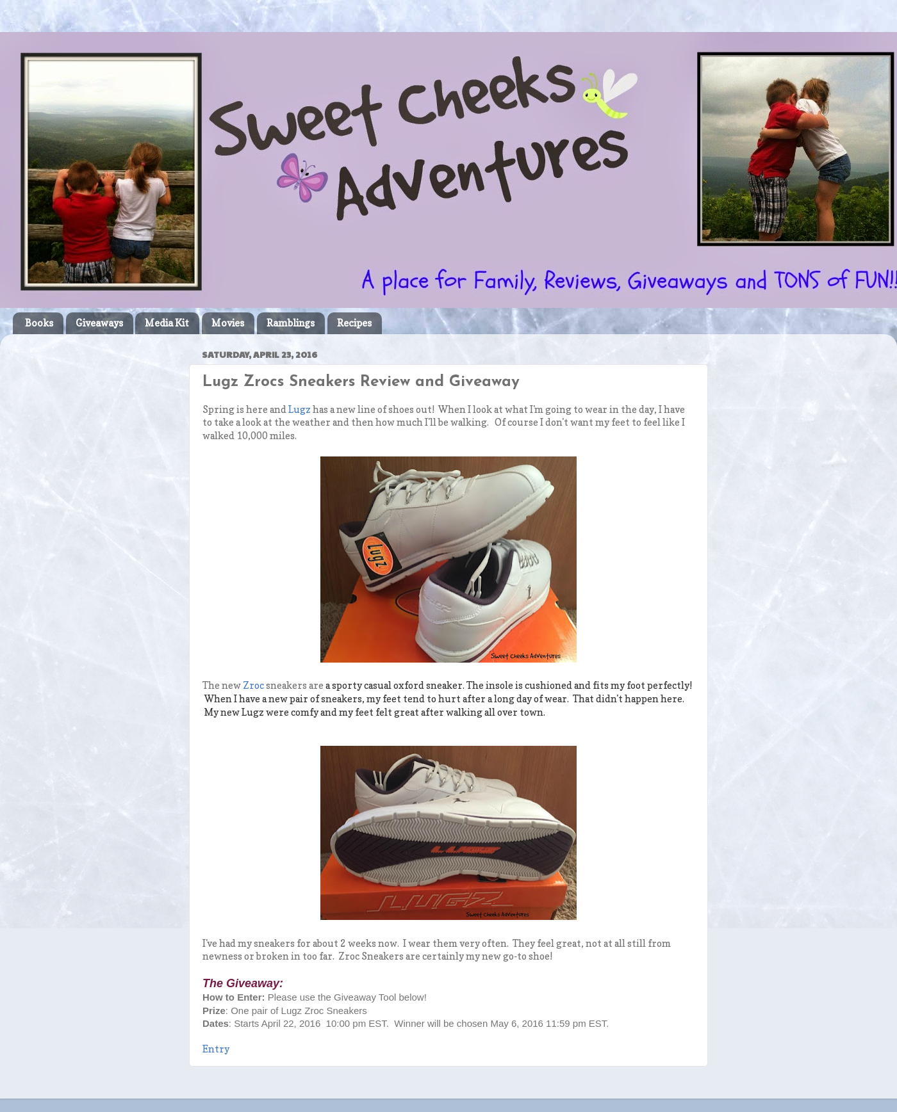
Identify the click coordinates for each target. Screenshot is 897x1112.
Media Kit (167, 323)
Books (39, 323)
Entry (215, 1049)
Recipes (354, 323)
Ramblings (291, 323)
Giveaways (99, 323)
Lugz (299, 409)
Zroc (253, 685)
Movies (227, 323)
